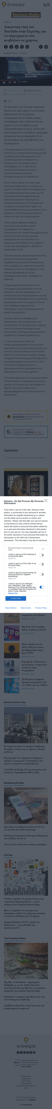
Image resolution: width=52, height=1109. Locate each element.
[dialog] (26, 554)
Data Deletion (11, 608)
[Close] (46, 501)
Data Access (26, 608)
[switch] (42, 555)
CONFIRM (16, 598)
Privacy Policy (41, 608)
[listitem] (26, 549)
